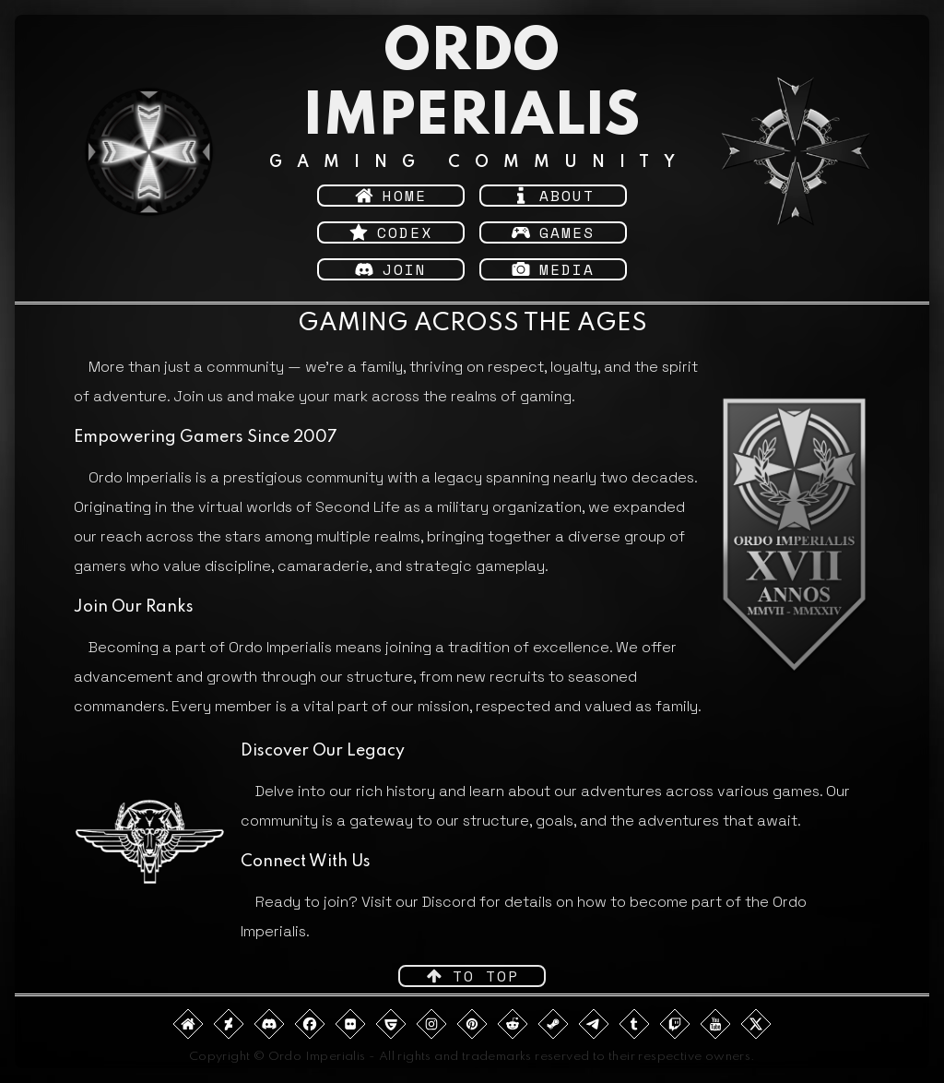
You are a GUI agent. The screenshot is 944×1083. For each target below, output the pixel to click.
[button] (391, 195)
